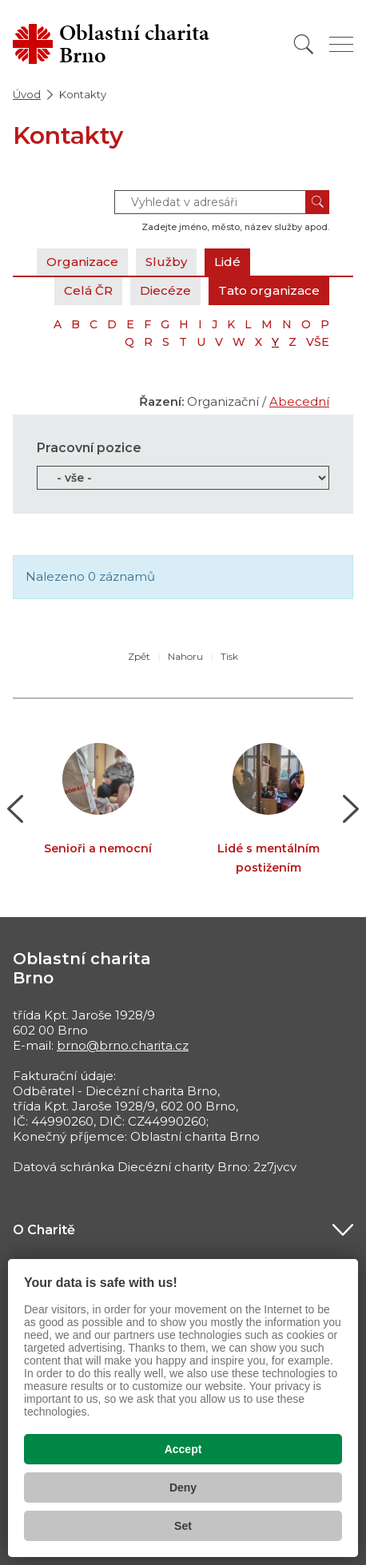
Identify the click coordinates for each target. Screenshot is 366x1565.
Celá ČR (88, 290)
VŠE (317, 342)
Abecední (299, 401)
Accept (183, 1449)
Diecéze (165, 290)
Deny (183, 1487)
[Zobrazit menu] (341, 44)
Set (183, 1525)
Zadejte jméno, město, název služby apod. (235, 226)
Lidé (227, 261)
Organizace (82, 261)
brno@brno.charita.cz (123, 1045)
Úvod (27, 94)
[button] (15, 809)
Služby (166, 261)
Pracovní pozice (89, 447)
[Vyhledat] (303, 44)
